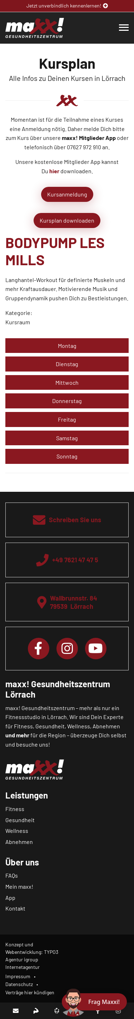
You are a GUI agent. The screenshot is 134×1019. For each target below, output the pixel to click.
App (10, 897)
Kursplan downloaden (67, 220)
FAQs (11, 875)
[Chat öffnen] (94, 1001)
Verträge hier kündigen (29, 992)
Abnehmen (19, 841)
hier (54, 171)
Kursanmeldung (67, 194)
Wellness (16, 830)
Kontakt (15, 908)
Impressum (17, 976)
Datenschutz (19, 984)
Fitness (14, 808)
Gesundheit (20, 819)
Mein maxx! (19, 886)
